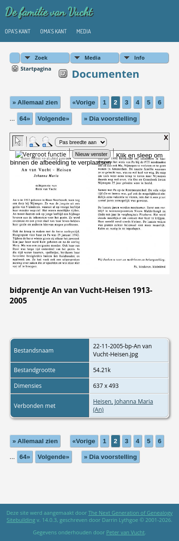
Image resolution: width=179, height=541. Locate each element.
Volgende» (53, 118)
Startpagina (36, 68)
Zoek (41, 57)
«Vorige (84, 102)
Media (83, 31)
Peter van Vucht (125, 532)
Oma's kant (53, 31)
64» (25, 118)
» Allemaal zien (35, 102)
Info (139, 57)
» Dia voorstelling (110, 118)
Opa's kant (18, 31)
